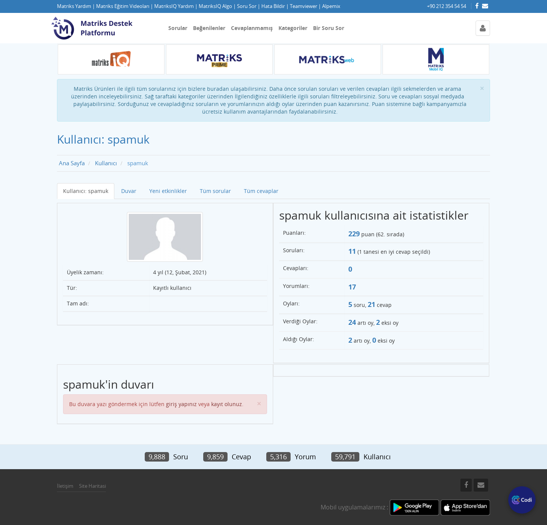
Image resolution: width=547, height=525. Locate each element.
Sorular (177, 28)
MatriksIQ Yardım (174, 6)
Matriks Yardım (74, 6)
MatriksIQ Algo (215, 6)
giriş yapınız (181, 404)
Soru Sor (246, 6)
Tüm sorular (215, 191)
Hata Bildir (273, 6)
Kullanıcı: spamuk (85, 191)
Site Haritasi (92, 485)
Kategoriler (292, 28)
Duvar (128, 191)
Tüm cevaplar (261, 191)
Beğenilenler (209, 28)
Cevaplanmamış (252, 28)
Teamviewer (303, 6)
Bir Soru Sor (328, 28)
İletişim (65, 485)
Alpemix (331, 6)
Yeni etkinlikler (168, 191)
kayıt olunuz (226, 404)
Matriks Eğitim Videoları (122, 6)
